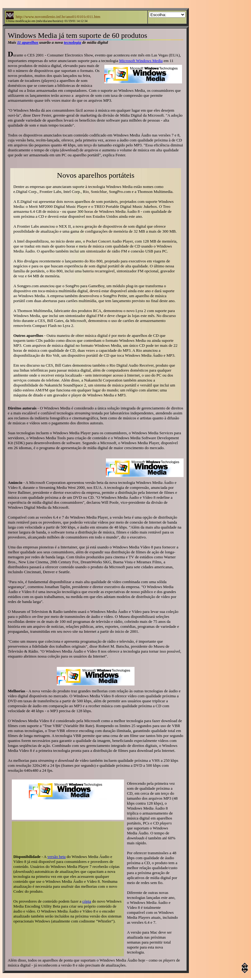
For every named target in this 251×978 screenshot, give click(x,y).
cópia (86, 901)
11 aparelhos (27, 42)
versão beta (56, 856)
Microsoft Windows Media (140, 60)
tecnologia (72, 42)
